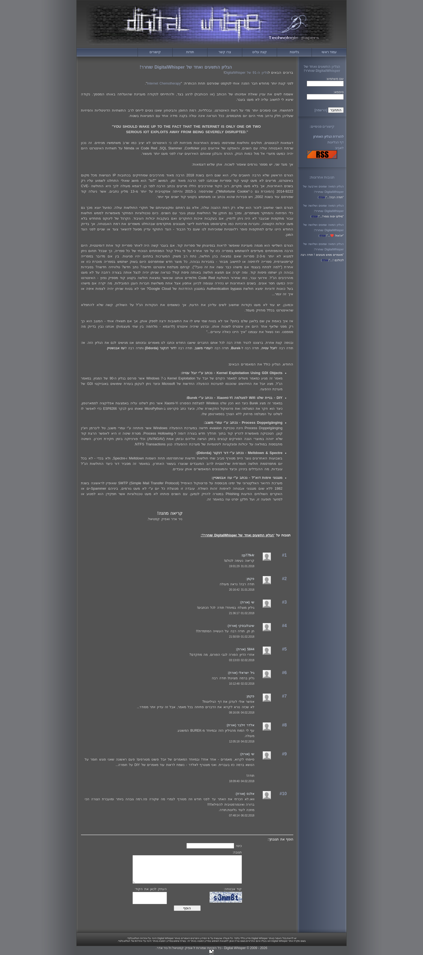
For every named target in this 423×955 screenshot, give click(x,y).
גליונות (294, 52)
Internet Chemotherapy (164, 83)
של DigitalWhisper (246, 73)
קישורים (155, 52)
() (322, 197)
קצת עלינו (259, 52)
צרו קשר (225, 52)
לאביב (339, 148)
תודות (190, 52)
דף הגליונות (336, 142)
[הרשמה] (321, 110)
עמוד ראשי (329, 52)
